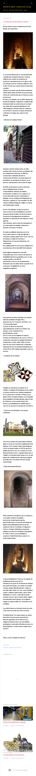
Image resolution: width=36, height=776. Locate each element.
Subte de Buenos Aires (14, 722)
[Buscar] (32, 3)
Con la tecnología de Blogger (18, 770)
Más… (26, 10)
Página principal (16, 10)
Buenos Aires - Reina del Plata (17, 7)
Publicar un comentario (17, 725)
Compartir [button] (6, 645)
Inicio (5, 10)
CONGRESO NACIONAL (13, 755)
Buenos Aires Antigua (15, 647)
